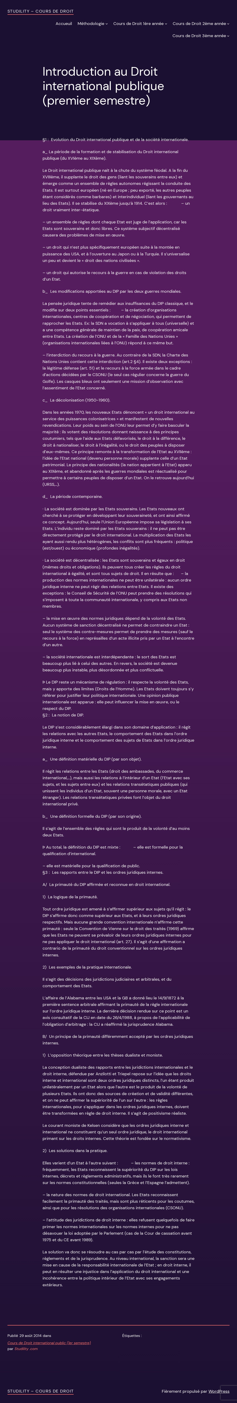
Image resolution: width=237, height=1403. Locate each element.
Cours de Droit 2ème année (199, 23)
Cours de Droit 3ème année (199, 35)
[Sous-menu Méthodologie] (106, 23)
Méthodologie (91, 23)
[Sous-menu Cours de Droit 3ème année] (228, 35)
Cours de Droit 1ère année (138, 23)
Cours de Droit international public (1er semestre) (49, 1343)
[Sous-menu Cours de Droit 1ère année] (166, 23)
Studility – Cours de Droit (40, 11)
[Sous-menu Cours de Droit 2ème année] (228, 23)
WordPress (219, 1391)
